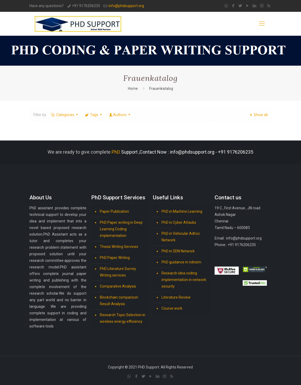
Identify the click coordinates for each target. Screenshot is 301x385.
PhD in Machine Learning (182, 211)
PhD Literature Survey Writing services (118, 272)
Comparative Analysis (118, 286)
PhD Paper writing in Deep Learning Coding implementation (121, 229)
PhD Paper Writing (115, 258)
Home (133, 88)
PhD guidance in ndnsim (181, 262)
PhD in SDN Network (178, 251)
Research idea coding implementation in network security (184, 279)
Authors (120, 115)
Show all (258, 115)
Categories (64, 115)
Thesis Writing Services (119, 246)
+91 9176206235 (86, 6)
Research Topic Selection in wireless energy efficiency (122, 318)
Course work (172, 308)
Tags (93, 115)
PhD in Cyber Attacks (179, 222)
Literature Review (176, 297)
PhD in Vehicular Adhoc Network (181, 236)
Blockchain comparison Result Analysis (119, 300)
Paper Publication (114, 211)
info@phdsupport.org (126, 6)
